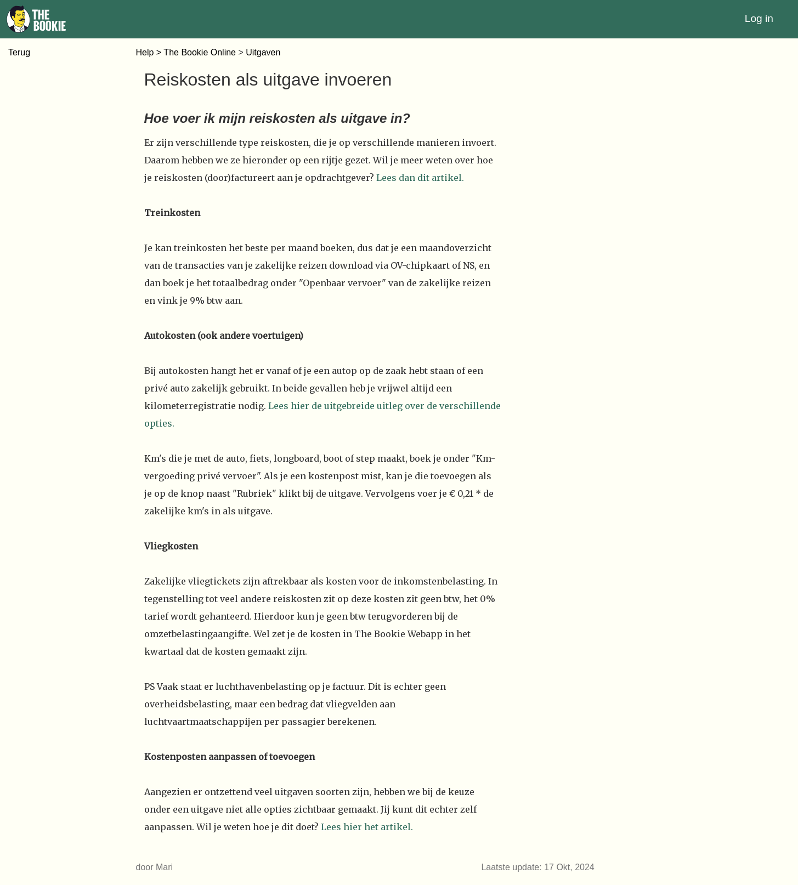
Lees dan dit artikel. (420, 177)
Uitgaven (263, 52)
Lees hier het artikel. (367, 826)
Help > (150, 52)
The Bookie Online (199, 52)
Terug (19, 52)
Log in (759, 18)
